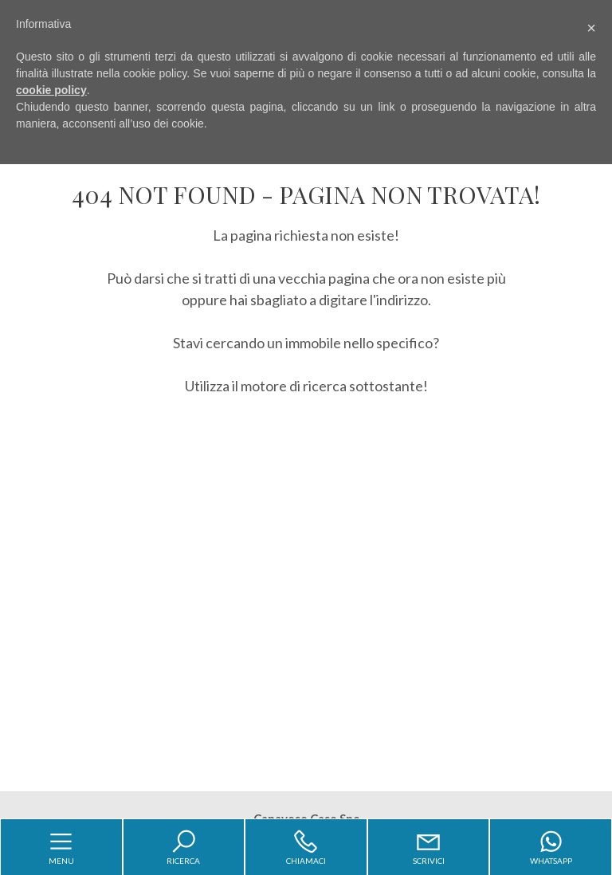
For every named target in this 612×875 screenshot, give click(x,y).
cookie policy (51, 90)
